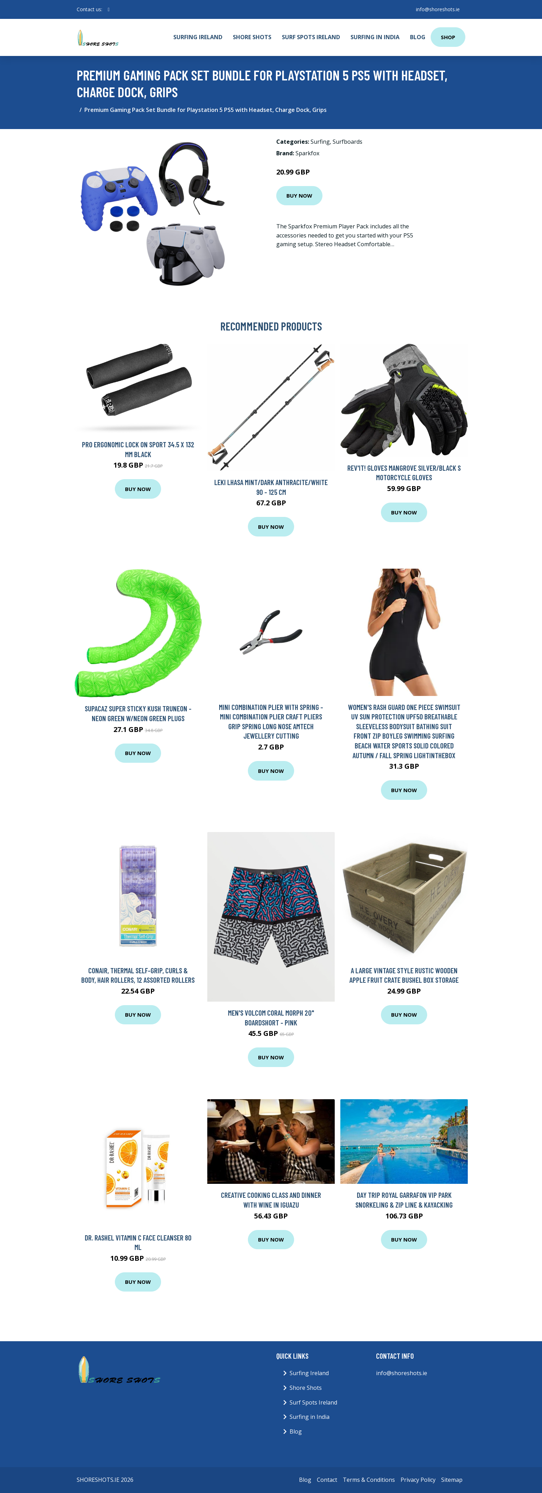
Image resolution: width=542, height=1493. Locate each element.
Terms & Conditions (369, 1480)
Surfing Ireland (197, 37)
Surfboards (347, 141)
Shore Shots (252, 37)
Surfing (320, 141)
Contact (327, 1480)
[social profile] (108, 9)
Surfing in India (374, 37)
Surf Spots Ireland (311, 37)
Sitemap (452, 1480)
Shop (448, 37)
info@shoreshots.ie (438, 9)
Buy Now (299, 195)
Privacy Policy (418, 1480)
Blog (417, 37)
